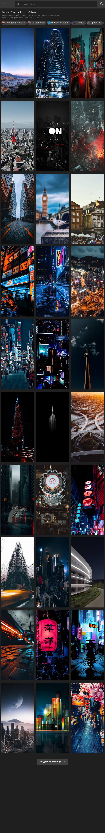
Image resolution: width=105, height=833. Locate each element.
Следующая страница (52, 761)
